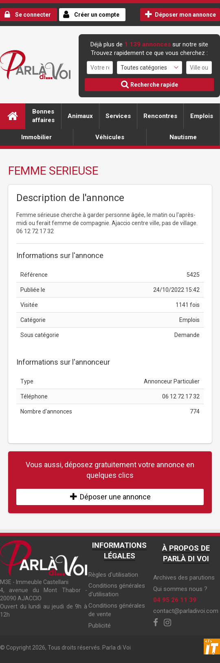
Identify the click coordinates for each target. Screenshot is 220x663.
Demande (187, 335)
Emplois (201, 116)
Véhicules (109, 137)
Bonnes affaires (43, 116)
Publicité (99, 625)
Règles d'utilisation (113, 574)
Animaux (80, 116)
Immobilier (36, 137)
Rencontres (160, 116)
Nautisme (183, 137)
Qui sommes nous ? (180, 589)
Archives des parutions (184, 577)
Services (118, 116)
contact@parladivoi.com (185, 611)
